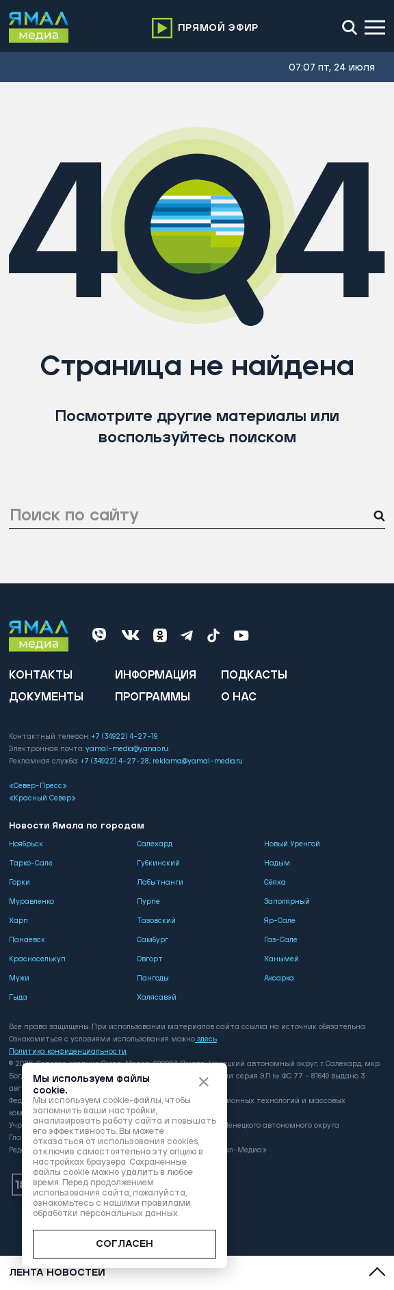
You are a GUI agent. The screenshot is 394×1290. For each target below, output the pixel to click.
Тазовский (156, 921)
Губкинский (158, 863)
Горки (19, 882)
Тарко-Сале (31, 863)
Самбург (152, 940)
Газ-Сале (281, 940)
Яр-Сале (280, 921)
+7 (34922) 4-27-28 (114, 761)
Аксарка (279, 978)
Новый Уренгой (292, 844)
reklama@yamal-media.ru (198, 761)
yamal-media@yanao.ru (127, 749)
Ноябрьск (26, 844)
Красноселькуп (37, 959)
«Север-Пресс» (38, 786)
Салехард (154, 844)
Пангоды (153, 978)
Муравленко (31, 901)
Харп (18, 921)
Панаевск (27, 940)
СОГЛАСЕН (124, 1244)
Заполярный (287, 901)
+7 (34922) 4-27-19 (124, 736)
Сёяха (275, 882)
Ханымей (281, 959)
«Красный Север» (42, 798)
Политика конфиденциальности (68, 1051)
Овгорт (150, 959)
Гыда (18, 997)
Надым (277, 863)
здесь (206, 1039)
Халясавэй (156, 997)
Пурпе (148, 901)
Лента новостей (57, 1273)
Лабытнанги (160, 882)
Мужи (19, 978)
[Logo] (39, 27)
